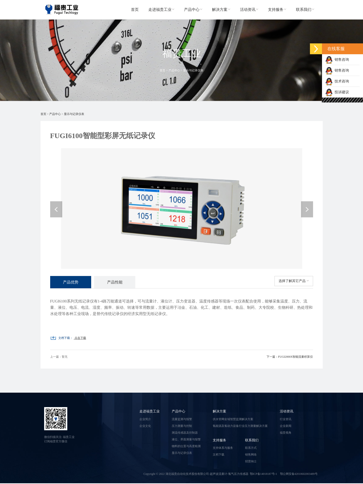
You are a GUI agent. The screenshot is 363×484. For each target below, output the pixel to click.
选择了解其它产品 (294, 281)
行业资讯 (285, 419)
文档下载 (218, 455)
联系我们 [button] (305, 9)
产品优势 (72, 282)
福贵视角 (285, 433)
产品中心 (174, 70)
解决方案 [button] (221, 9)
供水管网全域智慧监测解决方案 (233, 419)
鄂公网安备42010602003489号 (299, 474)
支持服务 (219, 441)
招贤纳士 (251, 462)
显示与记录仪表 (193, 70)
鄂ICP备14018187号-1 (263, 474)
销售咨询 (337, 59)
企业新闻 (285, 426)
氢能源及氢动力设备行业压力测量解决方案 (240, 426)
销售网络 (251, 455)
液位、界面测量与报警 (186, 440)
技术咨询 (337, 81)
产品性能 (119, 282)
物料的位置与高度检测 (186, 446)
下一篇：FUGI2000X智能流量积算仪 (290, 357)
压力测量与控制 (182, 426)
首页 (135, 9)
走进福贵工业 (149, 412)
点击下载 (80, 338)
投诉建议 (337, 92)
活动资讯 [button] (249, 9)
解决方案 (219, 412)
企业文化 (145, 426)
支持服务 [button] (277, 9)
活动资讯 (286, 412)
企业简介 (145, 419)
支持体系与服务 (223, 448)
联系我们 (252, 441)
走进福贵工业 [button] (161, 9)
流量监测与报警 (182, 419)
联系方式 (251, 448)
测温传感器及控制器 (185, 433)
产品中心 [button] (193, 9)
